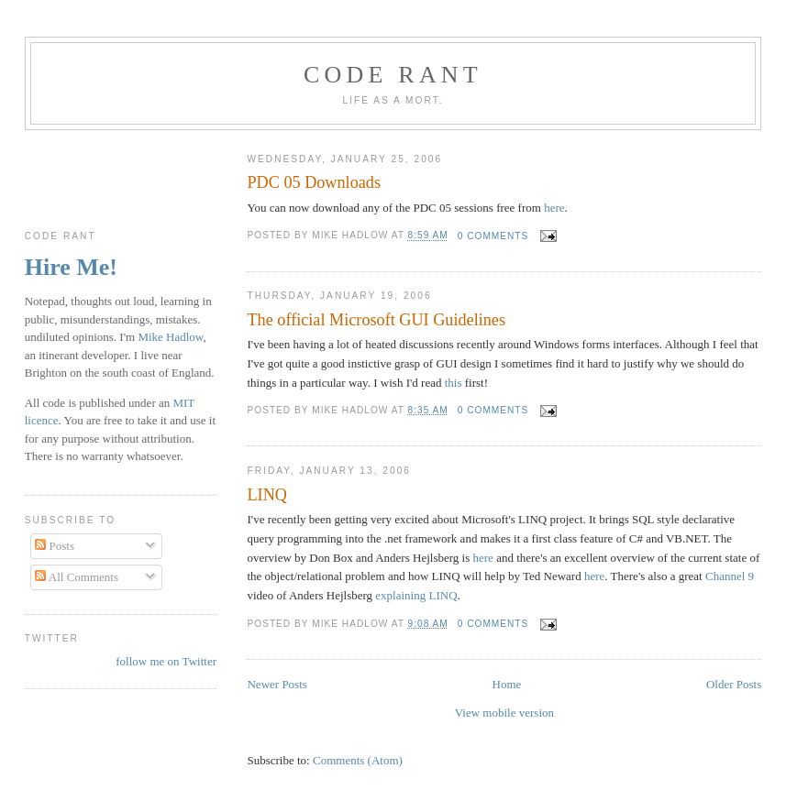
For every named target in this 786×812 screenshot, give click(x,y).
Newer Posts (276, 684)
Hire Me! (71, 267)
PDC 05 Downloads (314, 182)
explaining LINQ (416, 595)
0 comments (493, 236)
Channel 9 (729, 576)
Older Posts (733, 684)
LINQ (266, 495)
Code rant (393, 74)
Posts (54, 546)
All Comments (76, 577)
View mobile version (504, 712)
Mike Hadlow (170, 337)
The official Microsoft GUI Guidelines (376, 320)
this (453, 383)
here (554, 207)
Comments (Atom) (358, 760)
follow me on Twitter (166, 661)
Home (507, 684)
